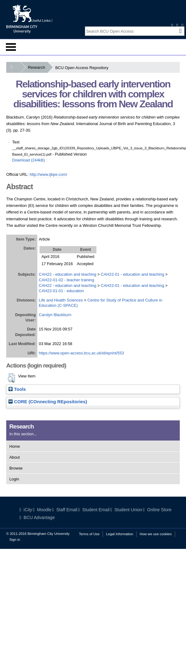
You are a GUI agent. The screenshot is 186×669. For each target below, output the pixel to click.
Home (14, 446)
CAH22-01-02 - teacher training (66, 280)
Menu (11, 47)
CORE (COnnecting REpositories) (47, 401)
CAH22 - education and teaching (67, 274)
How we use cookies (156, 534)
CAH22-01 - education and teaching (132, 274)
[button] (11, 378)
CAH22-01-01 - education (61, 290)
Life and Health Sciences (61, 300)
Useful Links (42, 20)
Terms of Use (89, 534)
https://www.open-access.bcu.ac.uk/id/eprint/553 (81, 353)
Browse (16, 468)
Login (14, 479)
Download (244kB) (28, 160)
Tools (17, 389)
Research (38, 67)
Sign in (14, 539)
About (14, 457)
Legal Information (119, 534)
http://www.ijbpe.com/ (48, 174)
